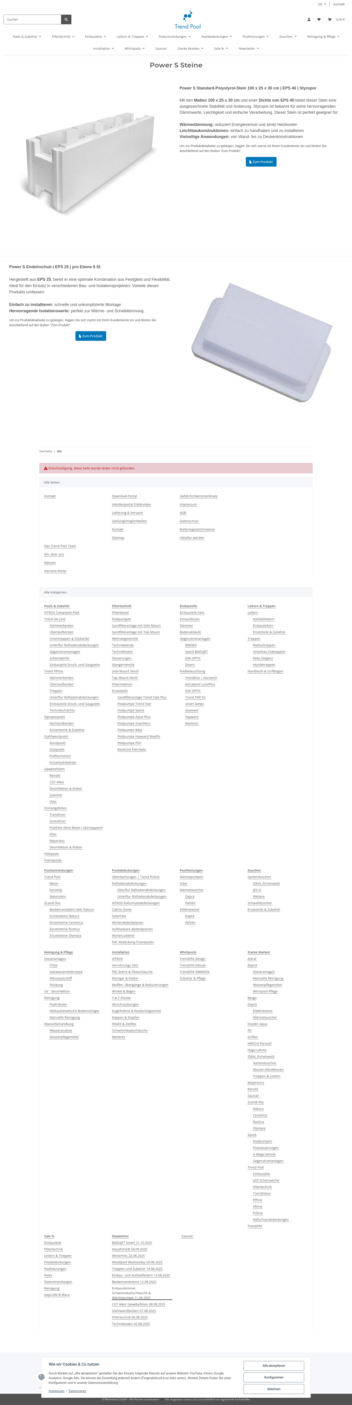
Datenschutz (77, 1391)
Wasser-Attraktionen (268, 1069)
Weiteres (191, 723)
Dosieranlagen (55, 959)
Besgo (252, 998)
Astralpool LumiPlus (200, 684)
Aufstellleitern (263, 619)
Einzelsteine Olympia (65, 935)
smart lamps (194, 704)
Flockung (56, 985)
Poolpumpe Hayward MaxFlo (138, 736)
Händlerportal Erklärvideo (131, 504)
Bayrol (252, 965)
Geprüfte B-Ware (57, 1295)
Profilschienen (60, 756)
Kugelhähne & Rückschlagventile (136, 1011)
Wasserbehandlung (59, 1024)
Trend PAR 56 (195, 697)
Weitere (259, 896)
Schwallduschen (260, 903)
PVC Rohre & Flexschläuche (132, 972)
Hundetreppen (264, 664)
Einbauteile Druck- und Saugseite (75, 664)
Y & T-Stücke (121, 998)
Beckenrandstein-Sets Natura (72, 909)
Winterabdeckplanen (127, 922)
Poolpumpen (121, 619)
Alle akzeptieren (273, 1365)
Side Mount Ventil (125, 671)
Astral (252, 959)
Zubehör (56, 795)
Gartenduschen (259, 877)
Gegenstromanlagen (65, 651)
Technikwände (123, 645)
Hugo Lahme (257, 1050)
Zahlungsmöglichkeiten (129, 521)
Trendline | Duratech (201, 678)
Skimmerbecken (62, 625)
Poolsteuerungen (266, 1148)
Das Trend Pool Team (60, 546)
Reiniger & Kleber (125, 978)
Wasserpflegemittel (64, 1037)
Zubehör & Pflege (193, 978)
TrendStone (262, 1193)
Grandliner (58, 821)
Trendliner (58, 814)
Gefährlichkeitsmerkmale (199, 496)
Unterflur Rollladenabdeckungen (74, 645)
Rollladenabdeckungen (129, 883)
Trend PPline (53, 671)
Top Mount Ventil (125, 678)
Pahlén (190, 903)
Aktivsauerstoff (61, 978)
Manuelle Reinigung (65, 1017)
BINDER (191, 645)
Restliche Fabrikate (131, 749)
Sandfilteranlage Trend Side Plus (142, 697)
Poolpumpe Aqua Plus (133, 717)
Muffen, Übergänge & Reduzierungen (140, 985)
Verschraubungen (125, 1004)
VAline (257, 1206)
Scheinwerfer (60, 658)
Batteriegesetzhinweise (197, 529)
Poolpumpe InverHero (133, 723)
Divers (190, 664)
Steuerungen (122, 658)
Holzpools (51, 854)
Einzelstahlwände (63, 762)
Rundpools (58, 743)
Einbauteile (261, 1174)
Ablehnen (273, 1389)
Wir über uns (54, 554)
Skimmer (186, 625)
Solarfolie (119, 916)
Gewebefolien (54, 769)
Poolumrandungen (58, 1282)
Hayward (191, 717)
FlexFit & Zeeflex (124, 1024)
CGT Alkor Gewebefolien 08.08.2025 (138, 1304)
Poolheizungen (55, 1269)
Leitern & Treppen (58, 1255)
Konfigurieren (273, 1377)
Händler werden (192, 537)
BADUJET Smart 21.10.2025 (132, 1242)
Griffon (253, 1037)
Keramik (56, 890)
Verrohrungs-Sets (125, 965)
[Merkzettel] (319, 19)
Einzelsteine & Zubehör (67, 730)
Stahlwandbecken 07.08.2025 (134, 1311)
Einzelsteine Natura (64, 916)
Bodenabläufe (190, 632)
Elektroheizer (190, 909)
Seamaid (191, 710)
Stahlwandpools (56, 736)
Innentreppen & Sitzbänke (69, 638)
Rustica (258, 1122)
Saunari (253, 1095)
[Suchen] (32, 19)
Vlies (53, 801)
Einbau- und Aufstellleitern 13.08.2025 (141, 1275)
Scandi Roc (52, 903)
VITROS (117, 959)
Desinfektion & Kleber (66, 788)
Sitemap (118, 537)
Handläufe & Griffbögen (265, 671)
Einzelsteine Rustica (65, 929)
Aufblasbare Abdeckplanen (132, 929)
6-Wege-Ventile (264, 1154)
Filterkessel (120, 612)
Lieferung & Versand (127, 513)
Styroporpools (54, 717)
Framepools (53, 860)
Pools (48, 1275)
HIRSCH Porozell (260, 1043)
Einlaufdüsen (190, 619)
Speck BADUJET (196, 651)
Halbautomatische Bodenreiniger (74, 1011)
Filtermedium (122, 684)
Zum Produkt (261, 162)
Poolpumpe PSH (129, 743)
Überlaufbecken (62, 632)
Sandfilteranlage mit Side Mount (136, 625)
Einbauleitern (263, 625)
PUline (258, 1213)
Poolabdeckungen (57, 1262)
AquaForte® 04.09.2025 (129, 1249)
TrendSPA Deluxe (193, 965)
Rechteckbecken (62, 723)
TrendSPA (255, 1226)
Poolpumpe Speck (130, 710)
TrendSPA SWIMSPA (194, 972)
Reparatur (57, 841)
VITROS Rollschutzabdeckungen (136, 903)
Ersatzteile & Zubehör (269, 632)
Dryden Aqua (257, 1024)
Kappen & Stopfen (125, 1017)
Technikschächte (62, 710)
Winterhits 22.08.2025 (128, 1255)
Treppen (56, 691)
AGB (183, 513)
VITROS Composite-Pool (61, 612)
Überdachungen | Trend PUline (136, 877)
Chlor (54, 965)
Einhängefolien (55, 808)
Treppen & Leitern (266, 1076)
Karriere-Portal (55, 571)
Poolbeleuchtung (192, 671)
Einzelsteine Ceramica (66, 922)
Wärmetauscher (192, 890)
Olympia (259, 1128)
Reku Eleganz (263, 658)
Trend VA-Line (54, 619)
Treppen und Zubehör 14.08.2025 (137, 1269)
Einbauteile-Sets (192, 612)
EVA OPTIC (193, 658)
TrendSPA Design (193, 959)
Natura (258, 1108)
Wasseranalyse (61, 1030)
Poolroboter (58, 1004)
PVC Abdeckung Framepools (133, 942)
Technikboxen (122, 651)
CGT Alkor (57, 782)
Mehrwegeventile (125, 638)
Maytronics (256, 1082)
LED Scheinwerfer (266, 1180)
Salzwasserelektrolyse (66, 972)
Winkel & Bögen (124, 991)
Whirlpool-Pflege (265, 991)
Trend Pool (52, 877)
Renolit (55, 775)
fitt (250, 1030)
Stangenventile (123, 664)
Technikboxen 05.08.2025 (131, 1324)
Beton (54, 883)
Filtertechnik (262, 1187)
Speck (252, 1135)
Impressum (56, 1391)
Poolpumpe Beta (129, 730)
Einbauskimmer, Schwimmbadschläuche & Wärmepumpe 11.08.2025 (131, 1293)
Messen (50, 562)
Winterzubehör (123, 935)
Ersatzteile (120, 691)
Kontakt (339, 4)
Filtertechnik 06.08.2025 (130, 1317)
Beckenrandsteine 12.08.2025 (134, 1282)
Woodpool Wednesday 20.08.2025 (137, 1262)
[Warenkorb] (336, 19)
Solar (183, 883)
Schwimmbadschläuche (130, 1030)
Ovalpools (57, 749)
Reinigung (51, 998)
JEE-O (257, 890)
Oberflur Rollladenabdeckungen (141, 890)
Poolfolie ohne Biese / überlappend (76, 827)
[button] (309, 19)
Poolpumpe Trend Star (134, 704)
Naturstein (58, 896)
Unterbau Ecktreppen (269, 651)
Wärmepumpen (191, 877)
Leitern (253, 612)
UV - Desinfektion (57, 991)
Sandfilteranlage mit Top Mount (136, 632)
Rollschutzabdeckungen (271, 1219)
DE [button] (320, 4)
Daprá (189, 896)
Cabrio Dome (122, 909)
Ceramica (260, 1115)
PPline (257, 1200)
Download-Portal (124, 496)
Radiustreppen (264, 645)
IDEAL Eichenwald (266, 883)
